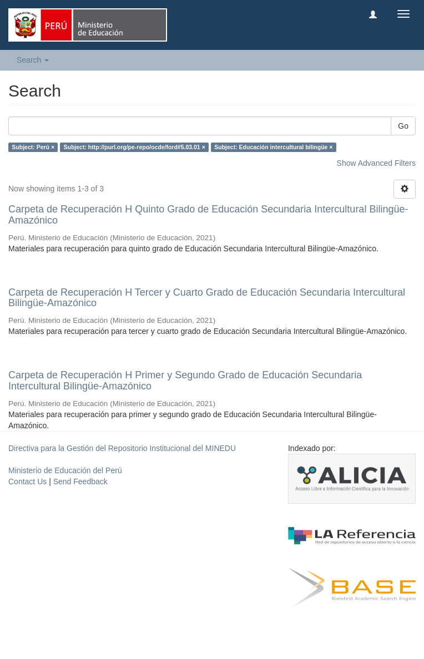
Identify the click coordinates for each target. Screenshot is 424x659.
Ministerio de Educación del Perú (65, 470)
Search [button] (33, 59)
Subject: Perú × (33, 147)
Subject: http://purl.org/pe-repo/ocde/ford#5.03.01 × (134, 147)
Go (403, 125)
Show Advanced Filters (376, 163)
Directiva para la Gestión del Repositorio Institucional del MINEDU (122, 448)
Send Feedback (80, 481)
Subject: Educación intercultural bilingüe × (273, 147)
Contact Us (27, 481)
